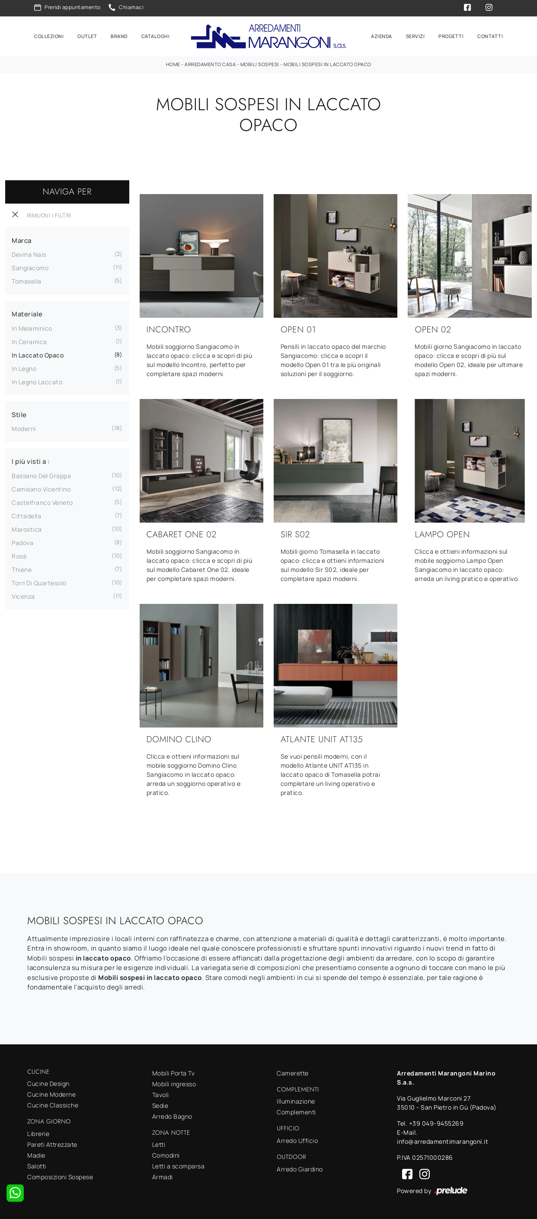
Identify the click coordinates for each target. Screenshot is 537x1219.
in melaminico (32, 327)
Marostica (27, 528)
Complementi (296, 1111)
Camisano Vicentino (41, 488)
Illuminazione (296, 1100)
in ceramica (29, 340)
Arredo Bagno (172, 1115)
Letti (159, 1143)
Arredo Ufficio (297, 1139)
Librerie (38, 1132)
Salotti (36, 1165)
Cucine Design (48, 1082)
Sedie (160, 1104)
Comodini (166, 1154)
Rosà (19, 555)
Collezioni (49, 35)
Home (173, 63)
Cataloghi (155, 35)
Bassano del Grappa (41, 474)
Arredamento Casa (210, 63)
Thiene (22, 568)
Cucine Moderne (51, 1093)
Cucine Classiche (52, 1104)
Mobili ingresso (174, 1083)
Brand (119, 35)
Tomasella (27, 280)
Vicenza (23, 595)
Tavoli (160, 1093)
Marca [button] (22, 239)
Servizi (415, 35)
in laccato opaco (38, 354)
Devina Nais (29, 253)
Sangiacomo (30, 266)
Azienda (381, 35)
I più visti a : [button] (31, 460)
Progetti (450, 35)
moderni (24, 427)
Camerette (293, 1072)
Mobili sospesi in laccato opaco (327, 63)
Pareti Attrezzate (52, 1143)
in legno (24, 367)
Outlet (87, 35)
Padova (22, 541)
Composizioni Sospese (60, 1175)
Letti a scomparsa (178, 1165)
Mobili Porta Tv (173, 1072)
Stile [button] (19, 413)
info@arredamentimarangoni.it (442, 1140)
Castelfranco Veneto (42, 501)
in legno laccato (37, 381)
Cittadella (26, 515)
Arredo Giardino (300, 1168)
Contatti (490, 35)
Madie (36, 1154)
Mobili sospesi (259, 63)
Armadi (162, 1175)
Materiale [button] (27, 312)
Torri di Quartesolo (39, 582)
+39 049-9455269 (436, 1122)
